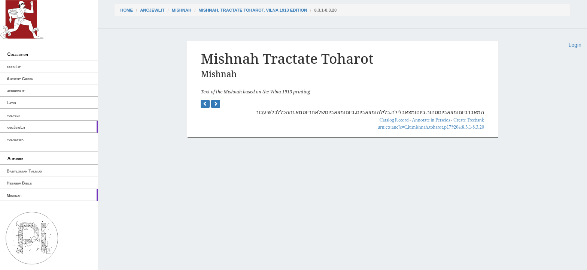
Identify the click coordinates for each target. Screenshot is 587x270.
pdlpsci (13, 115)
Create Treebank (468, 120)
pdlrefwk (15, 139)
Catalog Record (393, 120)
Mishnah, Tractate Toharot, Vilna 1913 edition (252, 10)
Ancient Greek (20, 78)
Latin (11, 102)
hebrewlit (16, 90)
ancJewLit (16, 127)
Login (575, 45)
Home (126, 10)
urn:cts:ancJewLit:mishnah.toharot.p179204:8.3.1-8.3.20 (430, 127)
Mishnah (14, 195)
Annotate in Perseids (431, 120)
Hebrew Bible (19, 183)
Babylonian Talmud (24, 171)
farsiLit (14, 66)
